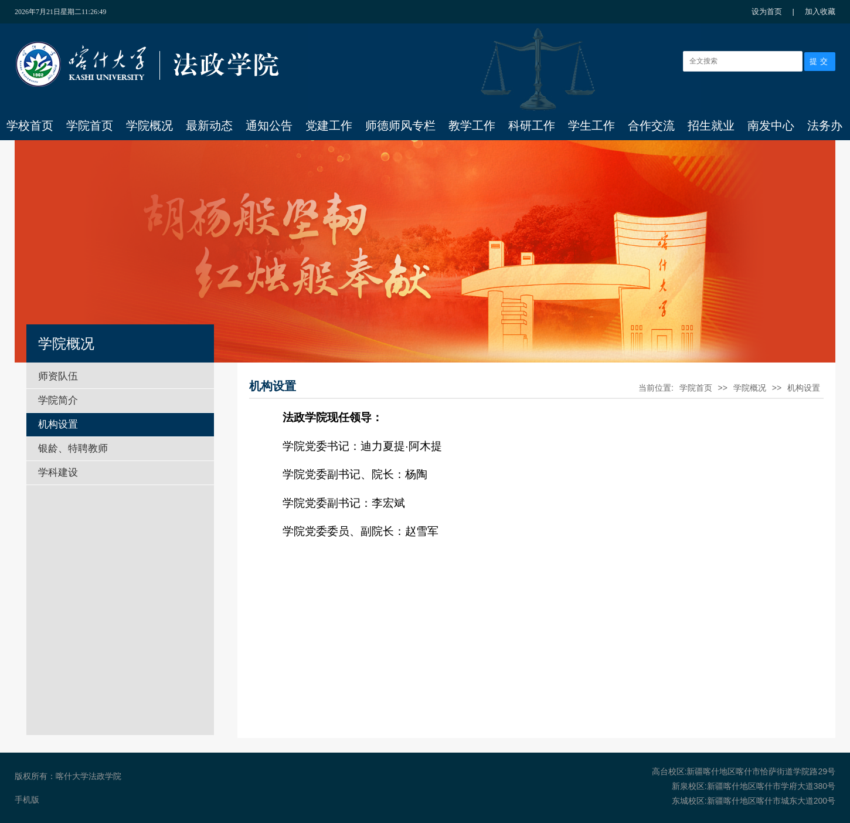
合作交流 (651, 125)
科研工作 (531, 125)
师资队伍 (58, 376)
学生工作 (591, 125)
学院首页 (89, 125)
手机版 (27, 799)
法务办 (824, 125)
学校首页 (29, 125)
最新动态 (209, 125)
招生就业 (711, 125)
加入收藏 (820, 11)
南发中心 (770, 125)
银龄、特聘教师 (73, 448)
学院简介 (58, 400)
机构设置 (58, 424)
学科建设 (58, 472)
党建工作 (328, 125)
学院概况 (149, 125)
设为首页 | (778, 11)
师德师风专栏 (400, 125)
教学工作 (471, 125)
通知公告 (269, 125)
